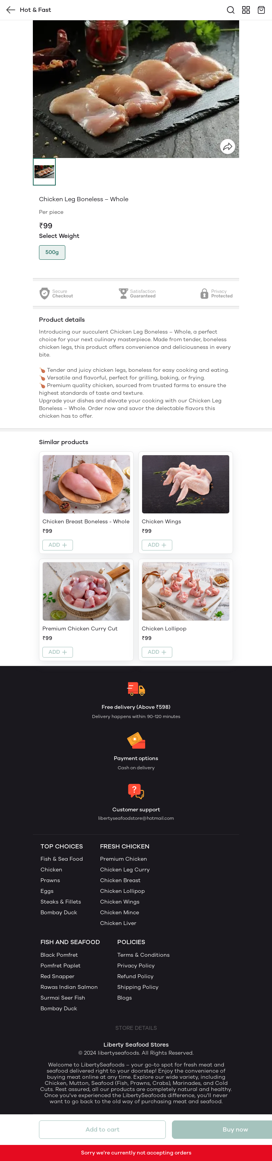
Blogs (124, 998)
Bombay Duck (58, 912)
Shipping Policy (138, 987)
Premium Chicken (123, 859)
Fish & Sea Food (61, 859)
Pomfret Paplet (60, 965)
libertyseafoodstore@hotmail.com (136, 818)
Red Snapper (57, 976)
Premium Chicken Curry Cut (80, 628)
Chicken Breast (120, 880)
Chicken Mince (119, 912)
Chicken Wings (161, 521)
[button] (44, 172)
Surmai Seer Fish (62, 998)
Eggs (46, 891)
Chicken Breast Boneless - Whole (86, 521)
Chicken (51, 869)
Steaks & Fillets (60, 902)
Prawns (50, 880)
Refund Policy (135, 976)
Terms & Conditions (143, 955)
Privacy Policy (136, 965)
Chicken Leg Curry (125, 869)
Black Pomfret (59, 955)
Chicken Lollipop (164, 628)
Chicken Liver (118, 923)
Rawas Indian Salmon (69, 987)
